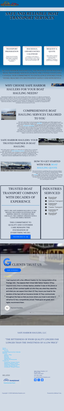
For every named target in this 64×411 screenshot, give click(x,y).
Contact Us (6, 356)
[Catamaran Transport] (54, 202)
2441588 (39, 121)
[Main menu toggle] (3, 7)
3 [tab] (33, 307)
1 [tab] (30, 307)
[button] (12, 268)
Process (6, 346)
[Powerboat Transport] (54, 196)
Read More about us (20, 235)
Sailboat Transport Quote (11, 358)
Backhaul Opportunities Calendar (12, 347)
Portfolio (5, 348)
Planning (6, 352)
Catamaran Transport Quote (12, 359)
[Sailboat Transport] (54, 199)
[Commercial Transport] (54, 209)
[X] (39, 375)
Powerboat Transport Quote (11, 357)
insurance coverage (28, 123)
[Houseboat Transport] (54, 212)
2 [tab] (32, 307)
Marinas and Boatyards (10, 354)
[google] (7, 260)
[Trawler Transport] (53, 205)
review (35, 172)
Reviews (6, 351)
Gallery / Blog (7, 350)
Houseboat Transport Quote (12, 362)
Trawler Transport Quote (10, 361)
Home (4, 343)
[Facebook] (35, 375)
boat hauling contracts (18, 149)
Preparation (7, 353)
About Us (5, 344)
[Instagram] (42, 375)
